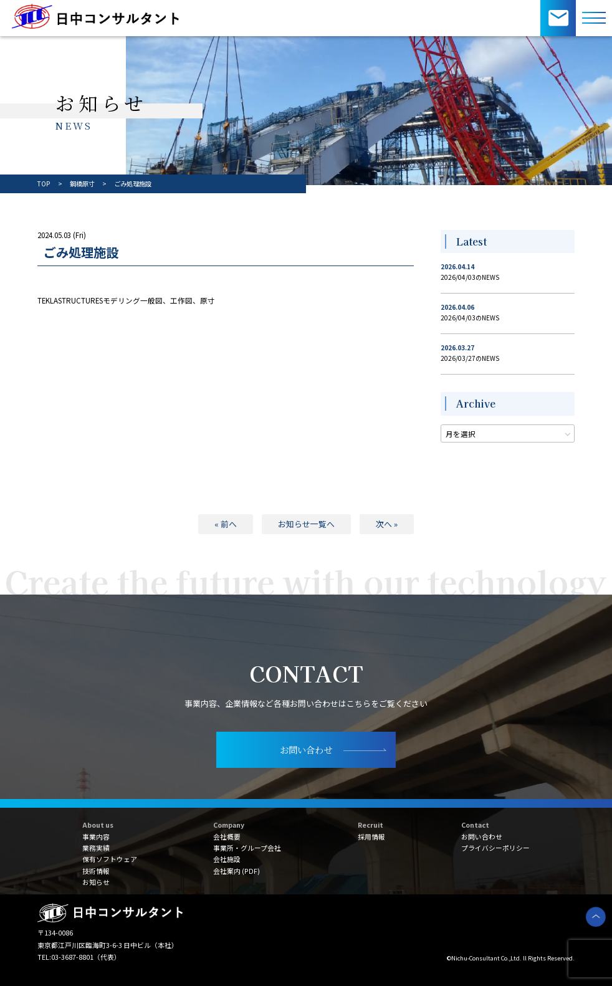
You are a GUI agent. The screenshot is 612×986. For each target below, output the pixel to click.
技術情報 (96, 871)
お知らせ (96, 882)
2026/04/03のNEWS (470, 277)
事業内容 (96, 836)
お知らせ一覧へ (306, 524)
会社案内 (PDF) (236, 871)
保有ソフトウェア (109, 859)
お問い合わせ (481, 836)
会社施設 (227, 859)
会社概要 (227, 836)
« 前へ (225, 524)
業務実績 (96, 848)
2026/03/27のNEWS (470, 358)
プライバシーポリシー (495, 848)
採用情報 (371, 836)
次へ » (387, 524)
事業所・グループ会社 (247, 848)
